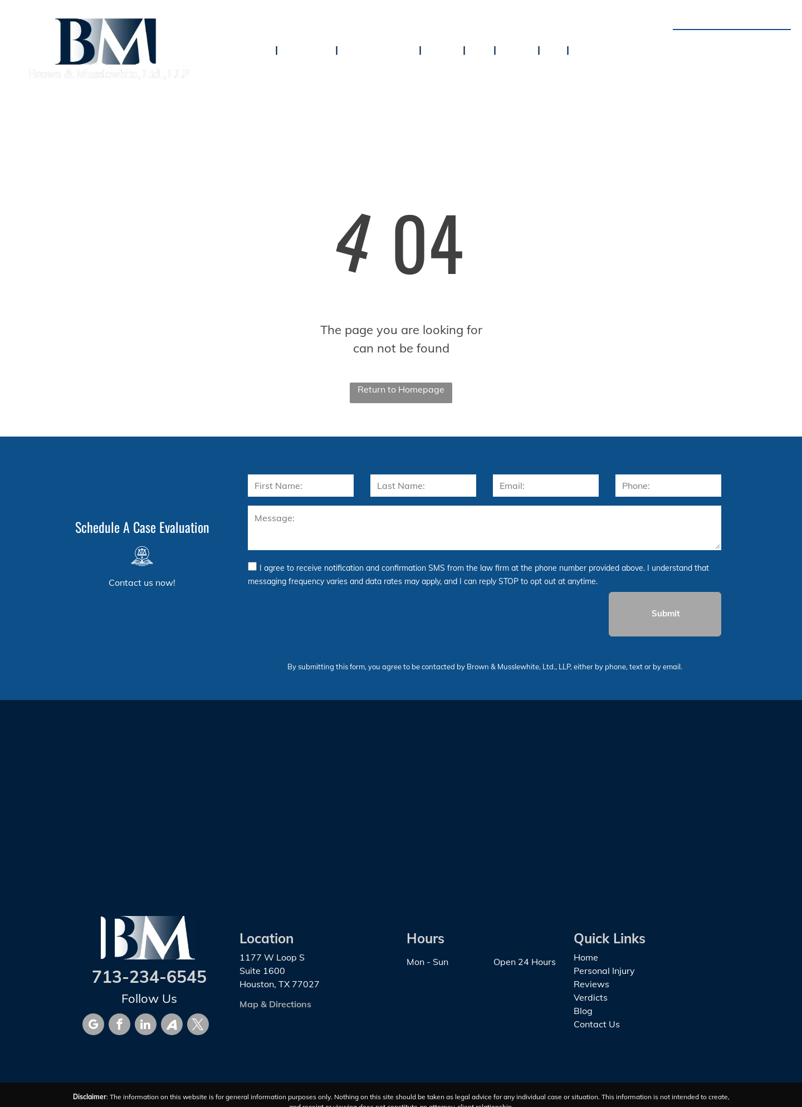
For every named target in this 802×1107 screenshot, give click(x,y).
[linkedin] (146, 1025)
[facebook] (119, 1025)
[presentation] (332, 613)
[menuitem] (261, 49)
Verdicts (591, 997)
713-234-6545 (746, 42)
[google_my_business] (93, 1025)
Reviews (591, 984)
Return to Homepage (401, 389)
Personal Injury (604, 970)
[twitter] (198, 1025)
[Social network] (172, 1025)
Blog (583, 1010)
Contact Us (597, 1024)
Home (586, 957)
